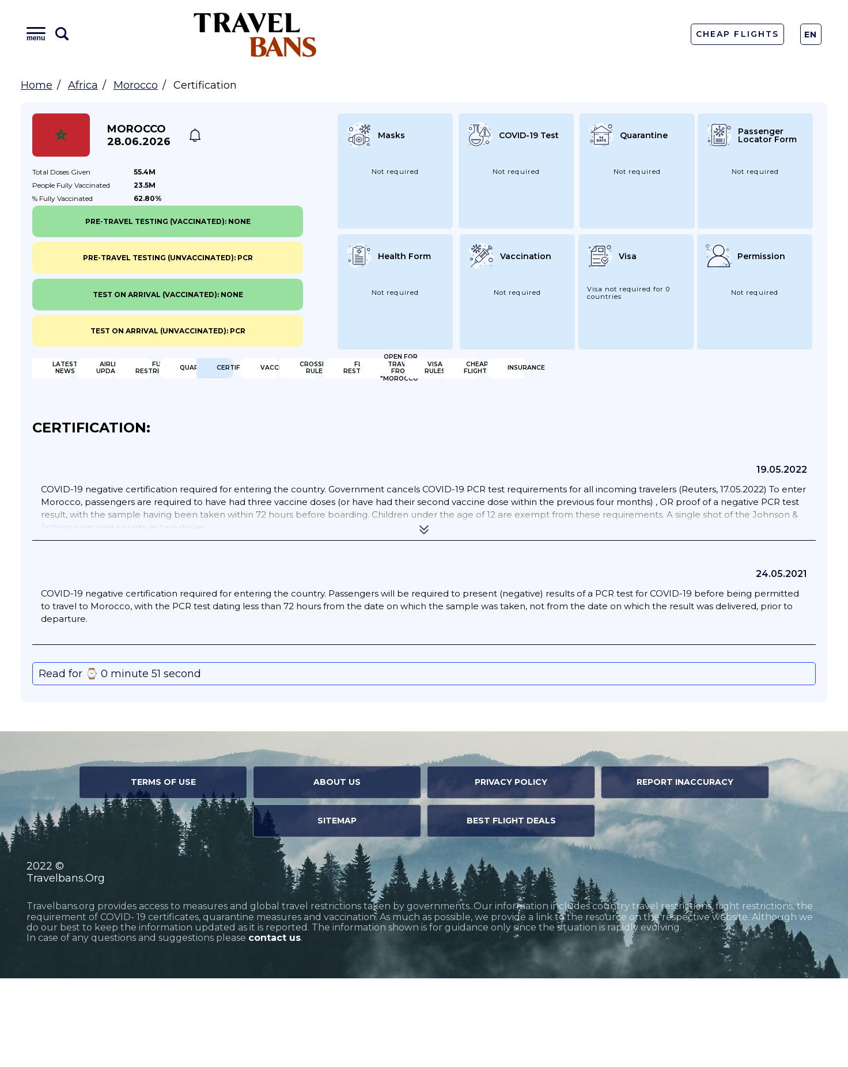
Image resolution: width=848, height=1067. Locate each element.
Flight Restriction (698, 411)
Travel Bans (255, 34)
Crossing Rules (492, 411)
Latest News (88, 374)
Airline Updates (294, 374)
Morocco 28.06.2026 (139, 135)
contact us (274, 1027)
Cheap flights (489, 449)
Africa (83, 85)
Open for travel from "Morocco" (116, 449)
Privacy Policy (511, 870)
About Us (337, 870)
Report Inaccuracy (685, 870)
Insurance (680, 449)
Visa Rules (282, 449)
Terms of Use (163, 870)
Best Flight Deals (511, 909)
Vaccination (287, 411)
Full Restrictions (497, 374)
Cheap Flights (737, 34)
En (810, 34)
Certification (91, 411)
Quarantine (683, 374)
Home (36, 85)
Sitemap (337, 909)
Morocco (135, 85)
